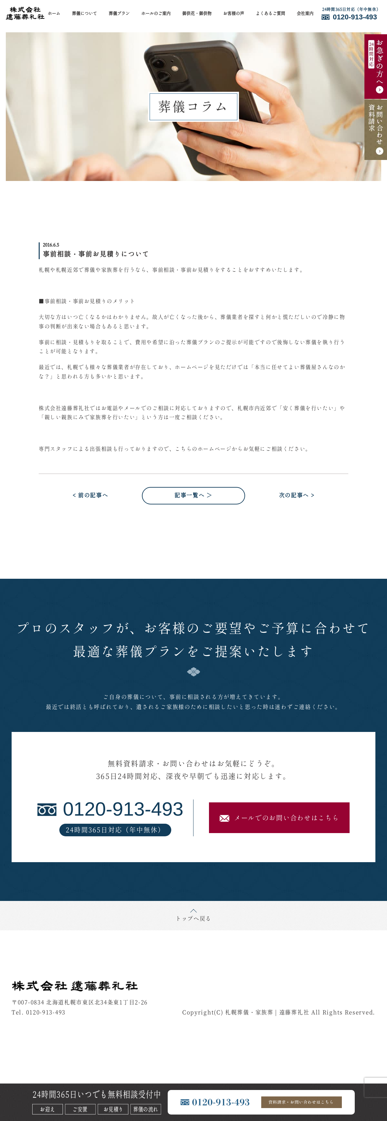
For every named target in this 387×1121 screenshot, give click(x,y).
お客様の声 (233, 13)
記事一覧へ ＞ (193, 495)
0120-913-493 (45, 1013)
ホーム (54, 13)
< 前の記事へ (90, 495)
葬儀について (84, 13)
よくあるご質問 (270, 13)
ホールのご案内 (156, 13)
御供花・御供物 (197, 13)
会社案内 (305, 13)
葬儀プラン (119, 13)
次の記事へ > (297, 495)
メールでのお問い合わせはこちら (279, 818)
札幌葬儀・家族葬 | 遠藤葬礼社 (267, 1013)
